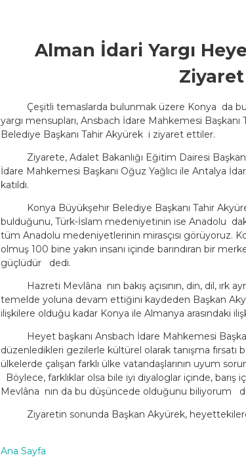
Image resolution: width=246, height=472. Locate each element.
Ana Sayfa (23, 451)
